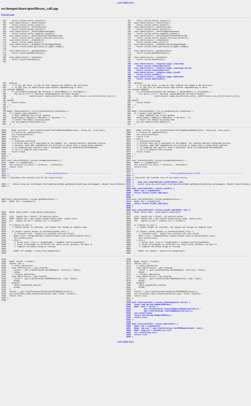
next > (132, 2)
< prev (119, 2)
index (125, 2)
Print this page (7, 14)
